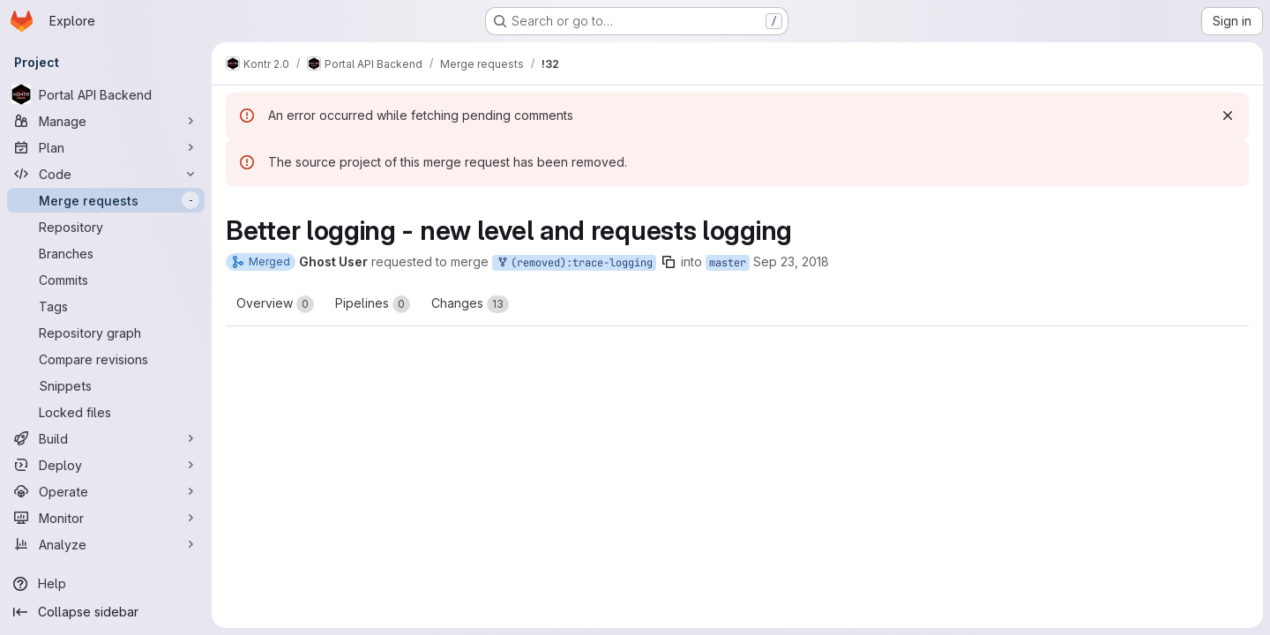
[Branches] (106, 253)
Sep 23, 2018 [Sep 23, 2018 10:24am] (791, 261)
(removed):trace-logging (574, 263)
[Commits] (106, 279)
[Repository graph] (106, 332)
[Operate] (106, 491)
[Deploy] (106, 464)
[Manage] (106, 120)
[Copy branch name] (668, 262)
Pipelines (372, 304)
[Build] (106, 438)
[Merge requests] (106, 200)
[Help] (106, 584)
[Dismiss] (1227, 115)
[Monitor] (106, 517)
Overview (275, 304)
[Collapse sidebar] (106, 612)
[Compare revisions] (106, 359)
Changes (470, 304)
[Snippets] (106, 385)
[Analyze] (106, 544)
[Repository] (106, 226)
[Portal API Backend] (106, 94)
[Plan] (106, 147)
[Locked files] (106, 412)
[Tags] (106, 306)
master (727, 263)
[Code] (106, 173)
